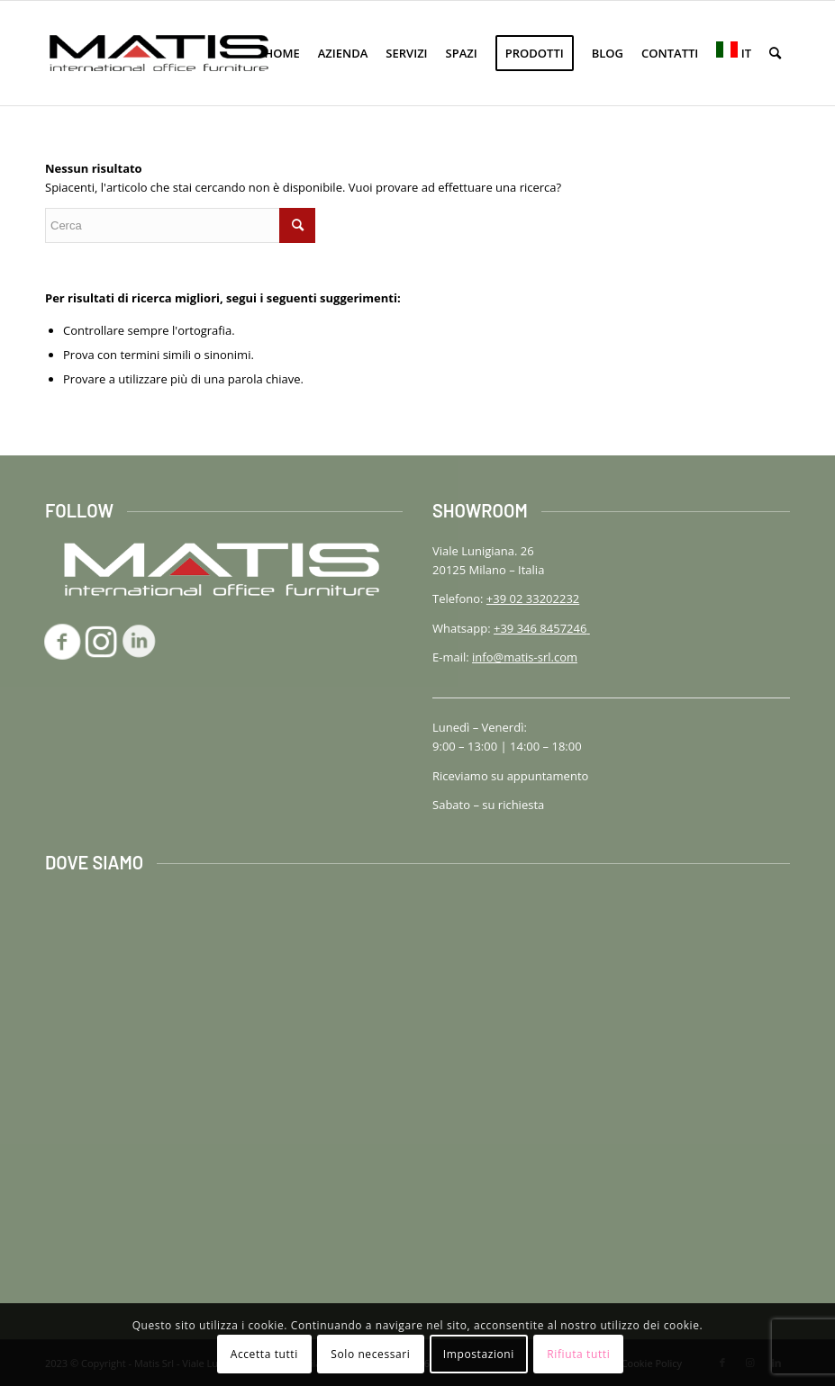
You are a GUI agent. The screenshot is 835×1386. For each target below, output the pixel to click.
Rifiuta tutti (578, 1354)
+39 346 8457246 (542, 628)
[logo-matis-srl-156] (159, 53)
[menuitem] (282, 53)
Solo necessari (370, 1354)
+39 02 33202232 (532, 598)
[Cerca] (775, 53)
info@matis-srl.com (524, 657)
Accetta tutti (264, 1354)
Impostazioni (478, 1354)
